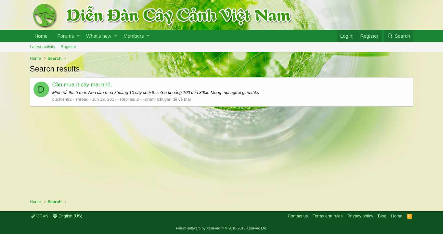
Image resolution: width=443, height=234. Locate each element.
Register (68, 46)
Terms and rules (328, 216)
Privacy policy (360, 216)
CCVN (39, 216)
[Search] (398, 36)
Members (134, 36)
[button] (78, 36)
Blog (382, 216)
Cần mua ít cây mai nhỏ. (82, 85)
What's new (98, 36)
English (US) (67, 216)
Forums (66, 36)
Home (41, 36)
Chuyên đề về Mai (174, 99)
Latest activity (43, 46)
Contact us (298, 216)
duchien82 (62, 99)
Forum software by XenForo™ (221, 228)
